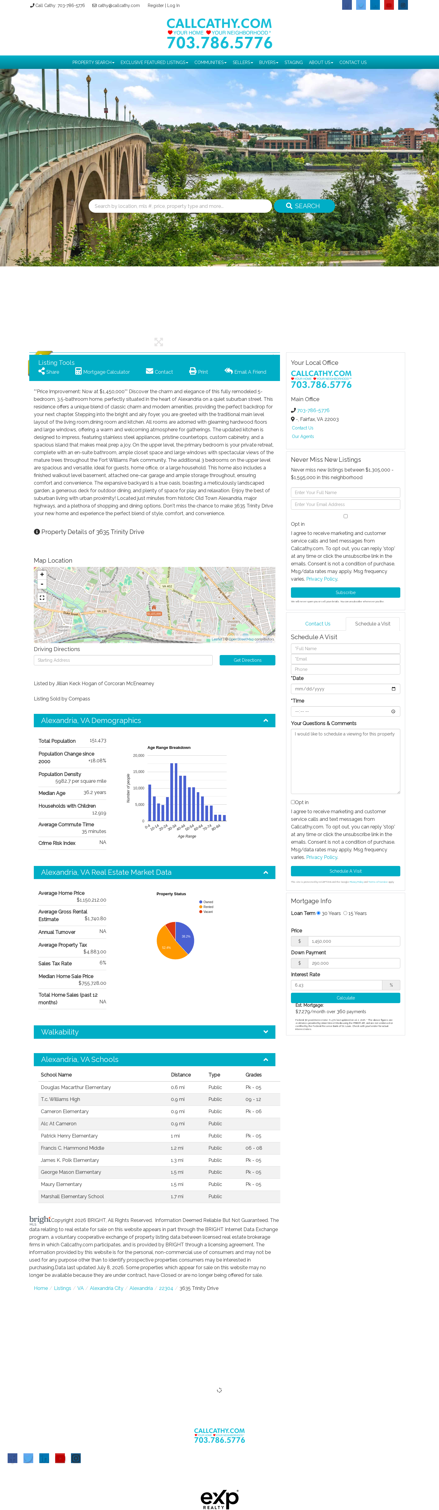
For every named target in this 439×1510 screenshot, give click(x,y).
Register (156, 5)
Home (41, 1288)
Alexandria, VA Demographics (91, 720)
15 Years (355, 913)
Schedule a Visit (373, 624)
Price (296, 931)
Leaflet (217, 639)
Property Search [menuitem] (94, 62)
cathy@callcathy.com (118, 5)
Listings (62, 1288)
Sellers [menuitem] (243, 62)
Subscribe (346, 592)
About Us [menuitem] (321, 62)
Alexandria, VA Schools (80, 1059)
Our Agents (303, 436)
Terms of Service (378, 881)
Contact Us (302, 428)
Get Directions (248, 660)
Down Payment (308, 953)
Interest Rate (305, 975)
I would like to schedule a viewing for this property (346, 761)
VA (80, 1288)
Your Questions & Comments (323, 723)
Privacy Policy (321, 579)
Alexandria (141, 1288)
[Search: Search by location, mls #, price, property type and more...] (180, 206)
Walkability (60, 1031)
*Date (297, 678)
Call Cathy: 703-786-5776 (59, 5)
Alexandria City (106, 1288)
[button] (302, 206)
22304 (166, 1288)
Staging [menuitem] (294, 62)
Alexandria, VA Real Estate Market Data (106, 872)
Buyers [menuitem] (268, 62)
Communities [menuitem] (210, 62)
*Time (297, 701)
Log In (174, 5)
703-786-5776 (313, 410)
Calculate (346, 997)
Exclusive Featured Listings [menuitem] (154, 62)
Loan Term (303, 913)
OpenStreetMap (241, 639)
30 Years (329, 913)
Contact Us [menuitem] (352, 62)
